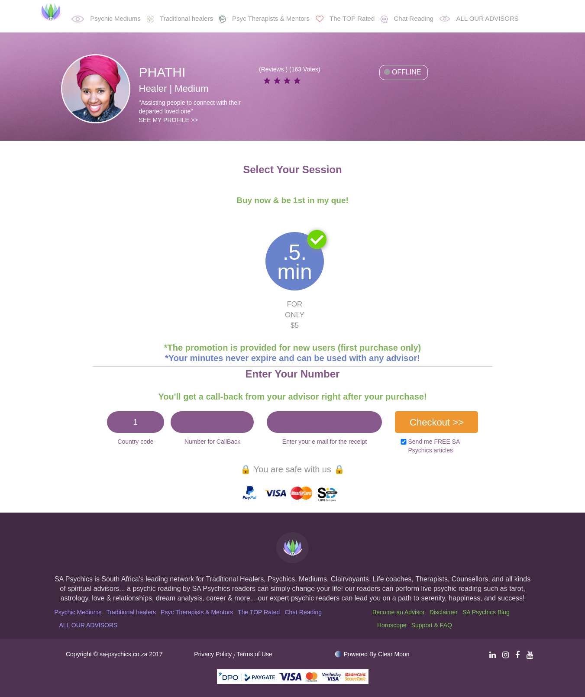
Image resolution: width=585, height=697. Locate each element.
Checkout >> (437, 422)
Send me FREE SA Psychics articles (433, 446)
